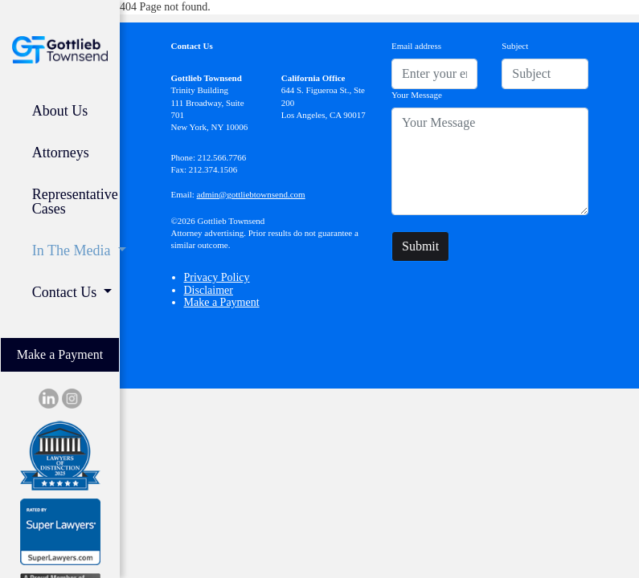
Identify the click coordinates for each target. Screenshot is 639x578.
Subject (515, 46)
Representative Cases (75, 201)
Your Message (416, 95)
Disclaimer (208, 290)
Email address (416, 46)
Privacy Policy (217, 277)
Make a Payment (60, 354)
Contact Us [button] (66, 292)
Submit (420, 246)
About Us (60, 111)
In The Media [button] (73, 250)
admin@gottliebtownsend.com (251, 194)
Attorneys (60, 152)
